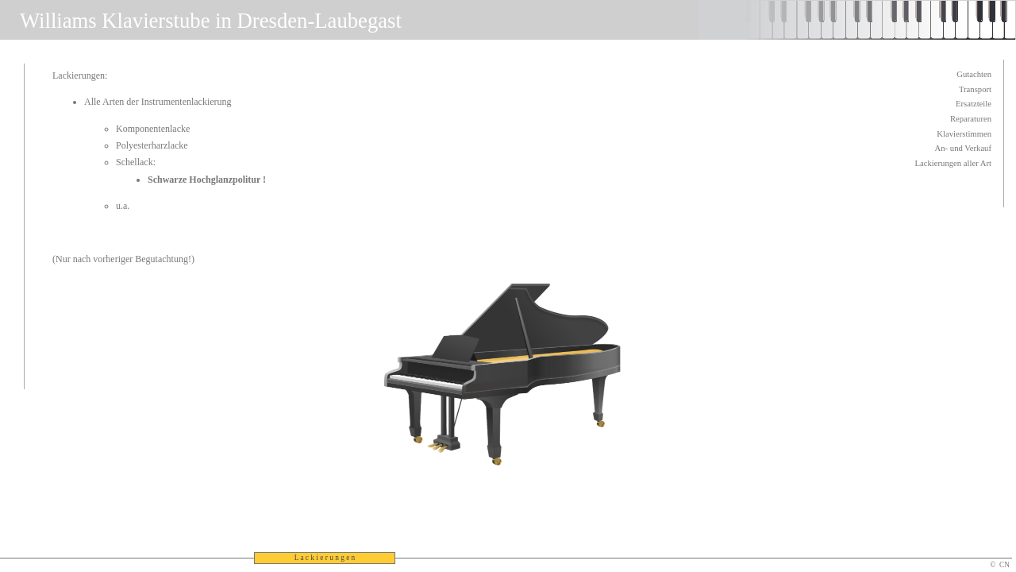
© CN (1000, 565)
